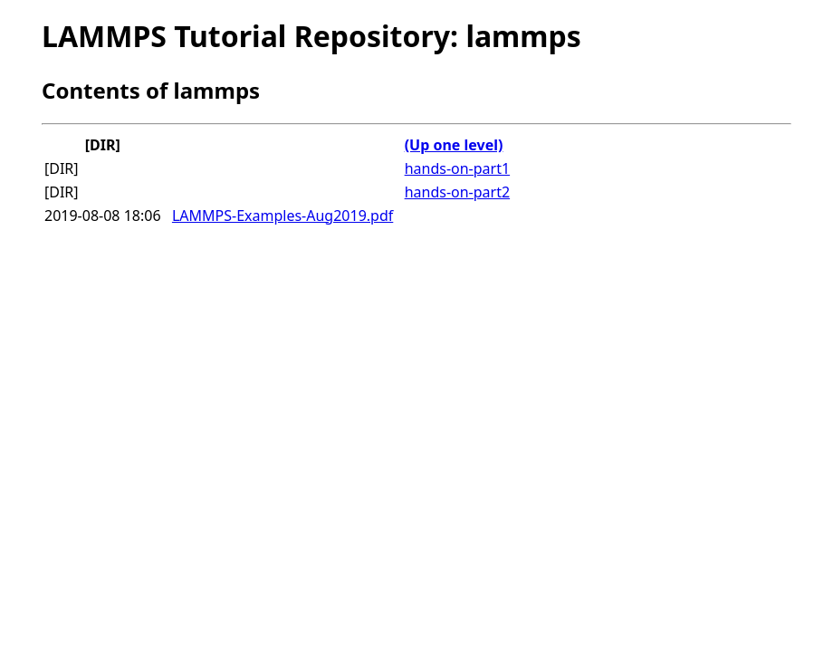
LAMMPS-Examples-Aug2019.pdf (282, 215)
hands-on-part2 (457, 192)
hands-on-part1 (457, 168)
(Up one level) (454, 145)
